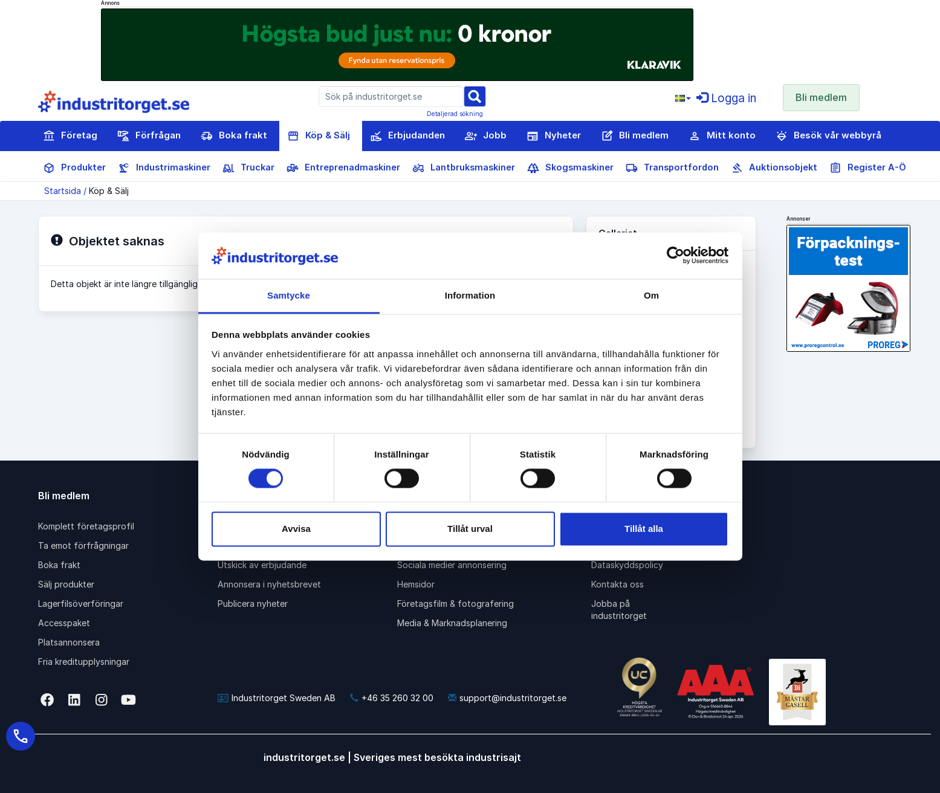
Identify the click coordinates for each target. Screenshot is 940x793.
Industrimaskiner (164, 168)
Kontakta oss (617, 584)
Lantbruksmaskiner (463, 168)
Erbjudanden (407, 136)
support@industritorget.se (507, 698)
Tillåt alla (643, 528)
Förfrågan (149, 136)
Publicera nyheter (253, 603)
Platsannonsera (69, 642)
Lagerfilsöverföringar (80, 603)
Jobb (486, 136)
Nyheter (554, 136)
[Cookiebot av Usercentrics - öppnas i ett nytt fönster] (675, 256)
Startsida (62, 191)
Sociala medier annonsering (452, 565)
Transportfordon (672, 168)
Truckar (248, 168)
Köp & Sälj (318, 136)
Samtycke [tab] (288, 295)
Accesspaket (64, 623)
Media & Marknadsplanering (452, 623)
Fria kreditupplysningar (83, 661)
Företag (70, 136)
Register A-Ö (867, 168)
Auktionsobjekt (774, 168)
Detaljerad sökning (455, 113)
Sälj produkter (66, 584)
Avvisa (296, 528)
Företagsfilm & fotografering (455, 603)
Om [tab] (651, 295)
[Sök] (474, 95)
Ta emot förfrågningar (83, 545)
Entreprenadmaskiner (343, 168)
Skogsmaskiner (570, 168)
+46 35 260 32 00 (391, 698)
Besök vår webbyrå (828, 136)
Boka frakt (234, 136)
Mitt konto (722, 136)
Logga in (726, 98)
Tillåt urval (470, 528)
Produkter (74, 168)
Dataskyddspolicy (627, 565)
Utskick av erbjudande (262, 565)
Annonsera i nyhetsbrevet (269, 584)
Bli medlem (821, 97)
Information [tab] (470, 295)
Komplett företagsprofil (86, 526)
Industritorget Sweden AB (276, 698)
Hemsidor (416, 584)
